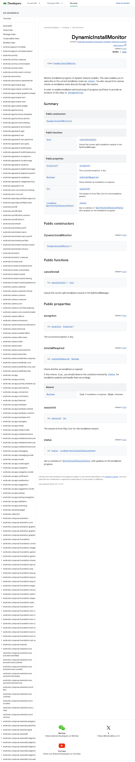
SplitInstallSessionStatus (109, 208)
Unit (49, 139)
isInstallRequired (89, 177)
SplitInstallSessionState (59, 206)
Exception (52, 166)
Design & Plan (53, 3)
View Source (118, 45)
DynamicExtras (75, 93)
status (91, 81)
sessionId (85, 189)
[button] (17, 47)
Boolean (51, 177)
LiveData (51, 203)
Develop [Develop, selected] (74, 3)
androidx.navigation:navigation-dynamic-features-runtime (101, 42)
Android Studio (123, 3)
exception (85, 166)
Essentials (32, 3)
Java (124, 52)
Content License (111, 477)
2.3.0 (124, 48)
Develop (66, 27)
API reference (11, 13)
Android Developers (51, 27)
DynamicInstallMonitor (65, 63)
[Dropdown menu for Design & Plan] (63, 3)
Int (48, 189)
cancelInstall (87, 139)
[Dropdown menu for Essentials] (40, 3)
